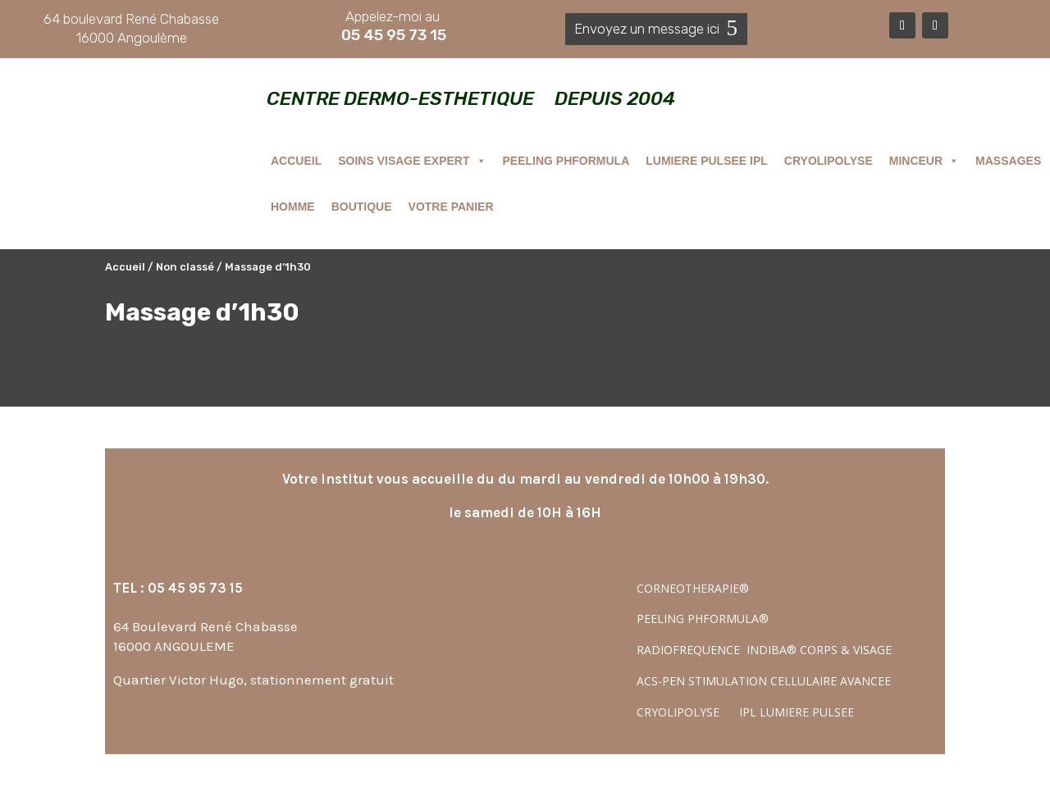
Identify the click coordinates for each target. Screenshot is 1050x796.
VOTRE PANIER (451, 206)
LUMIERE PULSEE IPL (707, 160)
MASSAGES (1008, 160)
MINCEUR (924, 160)
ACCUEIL (296, 160)
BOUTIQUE (361, 206)
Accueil (125, 267)
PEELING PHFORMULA (566, 160)
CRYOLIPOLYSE (828, 160)
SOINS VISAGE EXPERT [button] (412, 160)
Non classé (185, 267)
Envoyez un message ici (646, 28)
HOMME (293, 206)
